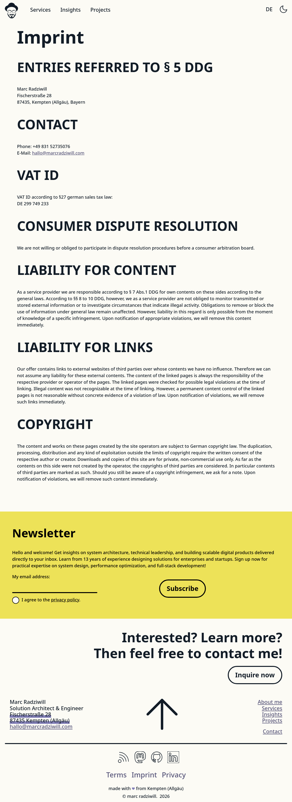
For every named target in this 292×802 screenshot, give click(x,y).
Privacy (174, 774)
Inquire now (255, 674)
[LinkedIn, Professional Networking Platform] (173, 761)
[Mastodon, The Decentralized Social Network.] (140, 761)
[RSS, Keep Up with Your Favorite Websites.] (123, 761)
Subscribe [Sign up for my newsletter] (182, 588)
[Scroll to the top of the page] (162, 717)
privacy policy (65, 600)
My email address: (31, 576)
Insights (70, 9)
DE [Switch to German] (269, 9)
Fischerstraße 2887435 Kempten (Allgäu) (40, 717)
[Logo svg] (11, 10)
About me (270, 701)
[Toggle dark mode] (283, 9)
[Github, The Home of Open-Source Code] (157, 761)
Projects (100, 9)
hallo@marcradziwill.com (58, 153)
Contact (272, 731)
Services (40, 9)
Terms (116, 774)
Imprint (144, 774)
